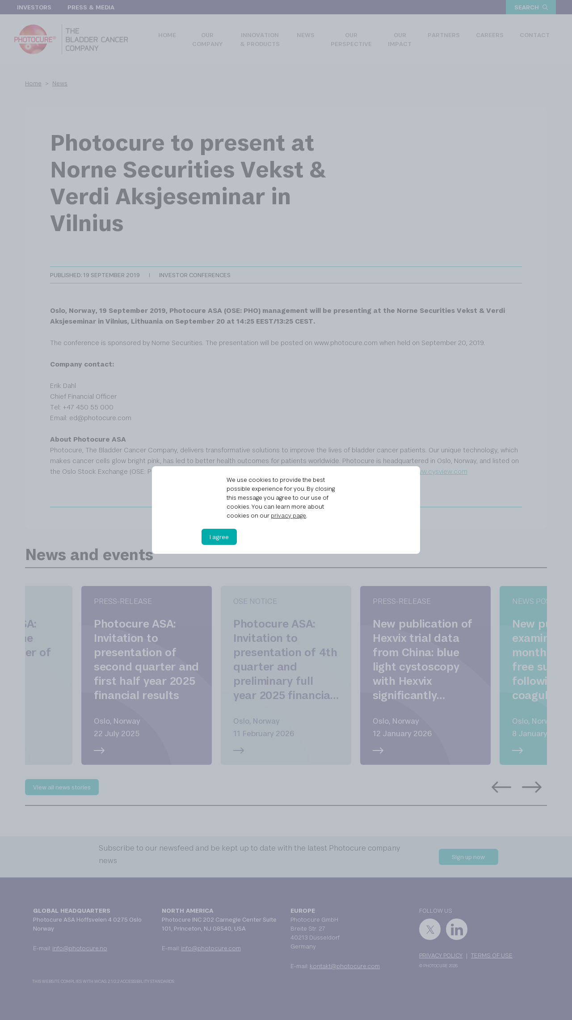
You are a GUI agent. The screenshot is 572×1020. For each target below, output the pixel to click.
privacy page (288, 515)
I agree (219, 537)
